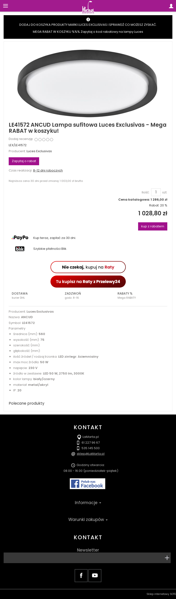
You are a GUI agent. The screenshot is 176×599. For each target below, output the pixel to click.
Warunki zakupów (88, 519)
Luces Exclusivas (39, 151)
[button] (35, 295)
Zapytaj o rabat (24, 161)
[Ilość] (156, 192)
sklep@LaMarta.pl (91, 453)
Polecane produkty (26, 403)
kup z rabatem (152, 226)
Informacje (88, 503)
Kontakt (88, 537)
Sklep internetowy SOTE (161, 594)
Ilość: (146, 192)
